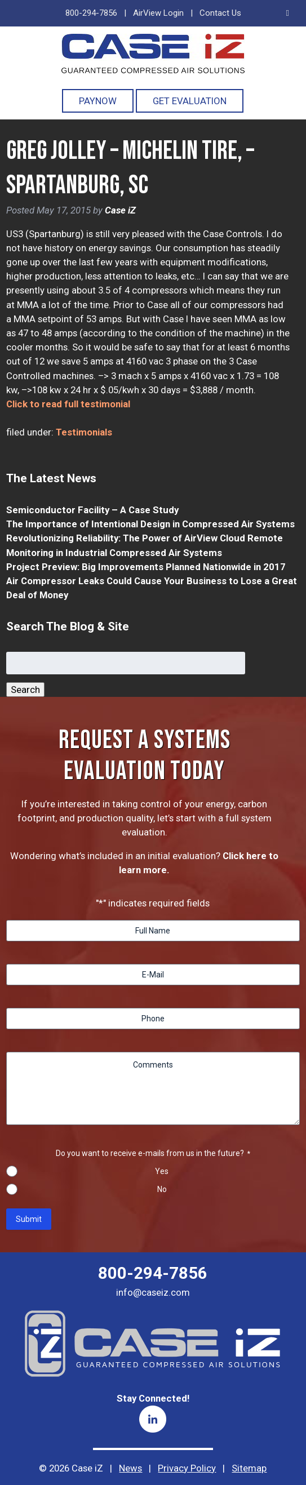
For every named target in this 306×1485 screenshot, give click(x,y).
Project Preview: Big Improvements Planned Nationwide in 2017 (146, 566)
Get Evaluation (190, 100)
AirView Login (158, 13)
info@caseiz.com (153, 1292)
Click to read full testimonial (68, 404)
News (130, 1468)
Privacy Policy (187, 1468)
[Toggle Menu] (287, 13)
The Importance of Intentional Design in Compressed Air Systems (150, 524)
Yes (161, 1171)
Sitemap (249, 1468)
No (162, 1189)
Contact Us (220, 13)
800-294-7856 (91, 13)
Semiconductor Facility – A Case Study (92, 509)
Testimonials (84, 432)
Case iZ (120, 210)
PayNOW (98, 100)
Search (25, 689)
